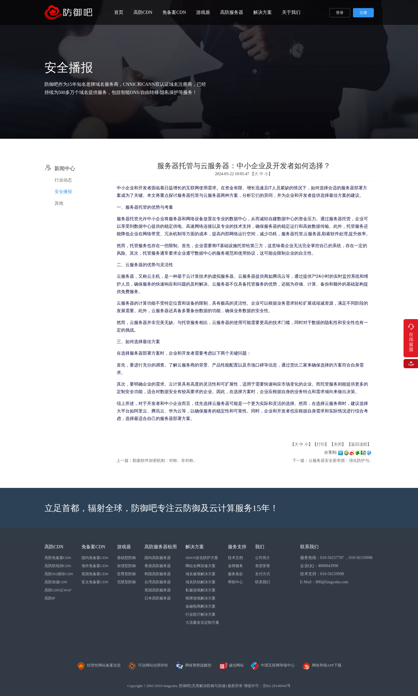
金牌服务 (235, 566)
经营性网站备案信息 (99, 665)
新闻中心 (59, 168)
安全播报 (63, 191)
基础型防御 (126, 558)
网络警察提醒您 (193, 665)
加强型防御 (126, 566)
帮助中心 (235, 582)
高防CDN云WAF (58, 590)
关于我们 (291, 12)
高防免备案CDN (57, 558)
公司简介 (262, 558)
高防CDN (143, 12)
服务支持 (237, 546)
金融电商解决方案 (200, 606)
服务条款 (235, 574)
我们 (259, 546)
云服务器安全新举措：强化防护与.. (340, 460)
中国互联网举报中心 (272, 665)
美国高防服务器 (157, 590)
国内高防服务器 (157, 558)
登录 (339, 12)
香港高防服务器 (157, 566)
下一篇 (298, 460)
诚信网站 (231, 665)
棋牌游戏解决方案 (200, 598)
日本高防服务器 (157, 598)
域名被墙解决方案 (200, 574)
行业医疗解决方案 (200, 614)
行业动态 (63, 180)
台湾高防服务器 (157, 582)
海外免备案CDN (94, 566)
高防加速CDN (55, 582)
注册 (363, 12)
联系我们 (262, 582)
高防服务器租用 (160, 546)
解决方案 (262, 12)
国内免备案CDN (94, 558)
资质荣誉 (262, 566)
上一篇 (122, 460)
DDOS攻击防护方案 (201, 558)
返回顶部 (359, 444)
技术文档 (235, 558)
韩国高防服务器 (157, 574)
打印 (321, 444)
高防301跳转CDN (58, 574)
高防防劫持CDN (57, 566)
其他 (59, 203)
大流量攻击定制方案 (202, 622)
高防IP (49, 598)
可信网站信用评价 (148, 665)
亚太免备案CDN (94, 582)
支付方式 (262, 574)
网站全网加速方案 (200, 566)
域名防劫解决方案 (200, 582)
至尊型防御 (126, 574)
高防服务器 (231, 12)
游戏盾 (203, 12)
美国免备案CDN (94, 574)
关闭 (338, 444)
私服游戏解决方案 (200, 590)
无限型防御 (126, 582)
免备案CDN (174, 12)
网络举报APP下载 (321, 665)
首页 (118, 12)
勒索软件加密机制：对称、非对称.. (164, 460)
